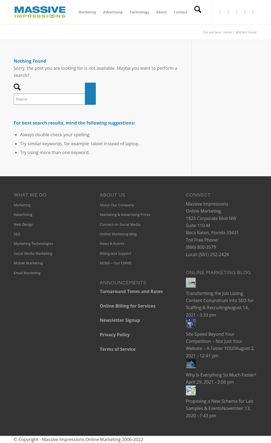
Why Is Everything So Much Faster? (221, 375)
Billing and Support (115, 253)
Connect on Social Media (120, 224)
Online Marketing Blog (118, 233)
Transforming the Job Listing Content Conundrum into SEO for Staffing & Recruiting (219, 300)
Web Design (23, 224)
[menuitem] (87, 12)
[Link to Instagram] (253, 12)
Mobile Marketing (28, 262)
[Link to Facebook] (228, 12)
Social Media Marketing (33, 253)
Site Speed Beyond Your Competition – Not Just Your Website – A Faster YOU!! (214, 341)
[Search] (198, 12)
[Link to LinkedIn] (237, 12)
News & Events (112, 243)
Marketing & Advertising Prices (125, 214)
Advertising (23, 214)
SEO (17, 233)
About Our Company (117, 204)
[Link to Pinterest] (245, 12)
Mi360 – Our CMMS (115, 262)
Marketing (22, 204)
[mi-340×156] (40, 12)
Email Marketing (27, 272)
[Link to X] (220, 12)
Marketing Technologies (33, 243)
